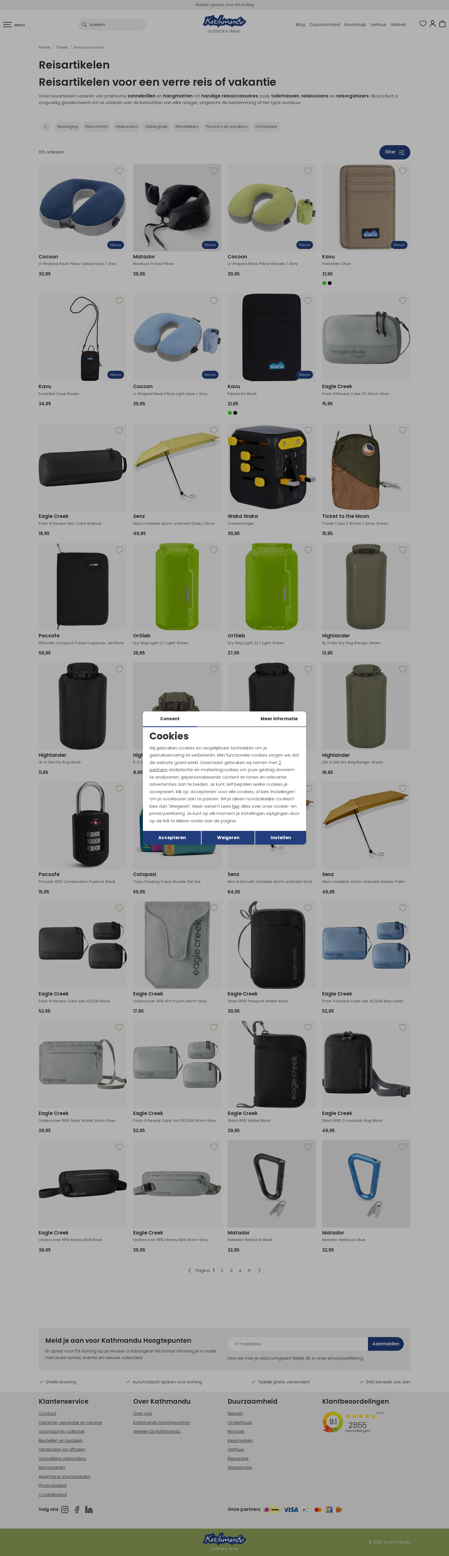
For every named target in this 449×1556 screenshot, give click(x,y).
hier (236, 806)
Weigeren (228, 838)
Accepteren (172, 838)
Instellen (281, 838)
